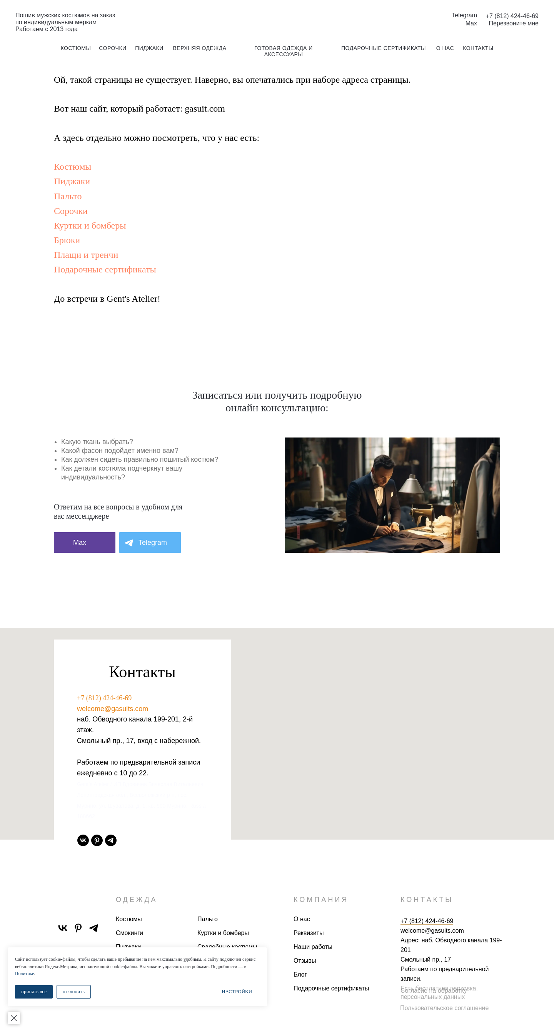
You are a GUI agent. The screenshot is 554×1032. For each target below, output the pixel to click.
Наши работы (313, 946)
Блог (300, 974)
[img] (277, 18)
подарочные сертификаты (383, 48)
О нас (302, 919)
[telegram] (111, 840)
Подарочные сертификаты (105, 269)
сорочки (112, 48)
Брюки (67, 240)
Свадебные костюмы (227, 946)
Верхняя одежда (199, 48)
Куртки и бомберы (90, 225)
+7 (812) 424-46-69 (104, 698)
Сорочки (71, 211)
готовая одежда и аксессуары (283, 51)
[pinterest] (97, 840)
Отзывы (305, 960)
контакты (478, 48)
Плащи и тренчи (86, 255)
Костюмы (72, 167)
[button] (514, 23)
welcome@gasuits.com (112, 709)
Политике (88, 973)
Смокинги (129, 933)
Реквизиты (309, 933)
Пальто (68, 196)
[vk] (83, 840)
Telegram (464, 15)
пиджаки (149, 48)
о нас (445, 48)
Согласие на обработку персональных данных (433, 993)
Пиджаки (72, 181)
